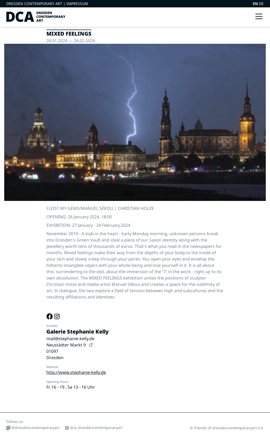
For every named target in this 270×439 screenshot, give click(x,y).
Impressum (77, 3)
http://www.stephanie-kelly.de (76, 372)
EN (256, 3)
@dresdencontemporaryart (33, 427)
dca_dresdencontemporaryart (94, 427)
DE (261, 3)
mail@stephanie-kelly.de (70, 338)
